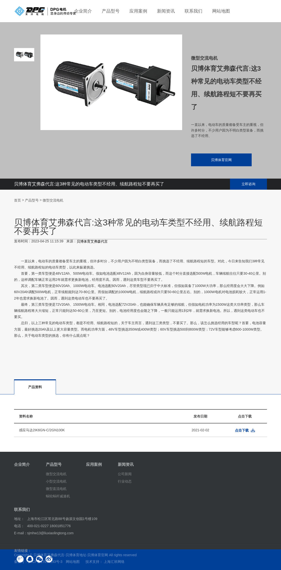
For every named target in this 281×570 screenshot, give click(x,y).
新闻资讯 (166, 11)
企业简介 (83, 11)
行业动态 (125, 481)
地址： (19, 519)
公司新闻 (125, 474)
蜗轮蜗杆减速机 (58, 496)
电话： (19, 526)
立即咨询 (248, 184)
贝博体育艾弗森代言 (92, 242)
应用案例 (138, 11)
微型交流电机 (53, 200)
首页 (17, 200)
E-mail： (20, 533)
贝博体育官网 (221, 160)
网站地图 (221, 11)
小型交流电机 (56, 481)
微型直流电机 (56, 489)
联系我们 (193, 11)
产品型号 (111, 11)
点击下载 (242, 430)
